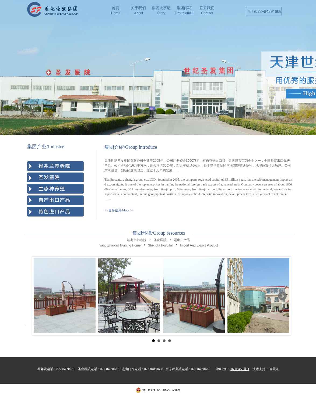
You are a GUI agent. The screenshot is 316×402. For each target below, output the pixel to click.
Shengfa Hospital (160, 245)
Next (282, 296)
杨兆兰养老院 (136, 240)
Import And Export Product (199, 245)
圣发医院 (160, 240)
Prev (40, 296)
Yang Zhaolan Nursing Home (120, 245)
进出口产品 (182, 240)
